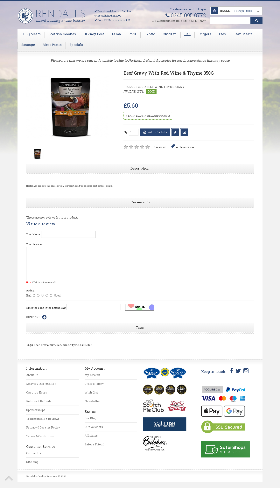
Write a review (182, 147)
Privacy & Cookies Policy (43, 427)
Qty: (130, 132)
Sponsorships (35, 410)
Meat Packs (52, 45)
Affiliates (91, 435)
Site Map (32, 462)
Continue (36, 317)
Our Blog (90, 418)
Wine (65, 345)
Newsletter (92, 401)
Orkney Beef (94, 34)
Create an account (182, 9)
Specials (76, 45)
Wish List (91, 392)
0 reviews (160, 147)
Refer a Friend (94, 444)
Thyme (74, 345)
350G (83, 345)
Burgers (204, 34)
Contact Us (33, 453)
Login (202, 9)
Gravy (44, 345)
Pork (132, 34)
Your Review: (34, 244)
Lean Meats (243, 34)
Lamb (116, 34)
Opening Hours (36, 392)
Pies (222, 34)
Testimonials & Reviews (43, 419)
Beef (37, 345)
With (52, 345)
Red (58, 345)
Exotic (149, 34)
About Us (32, 375)
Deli (187, 34)
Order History (94, 384)
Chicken (170, 34)
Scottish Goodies (62, 34)
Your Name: (33, 234)
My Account (92, 375)
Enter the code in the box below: (46, 308)
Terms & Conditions (40, 436)
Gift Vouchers (94, 427)
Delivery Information (41, 384)
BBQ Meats (32, 34)
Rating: (30, 290)
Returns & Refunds (38, 401)
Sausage (28, 45)
